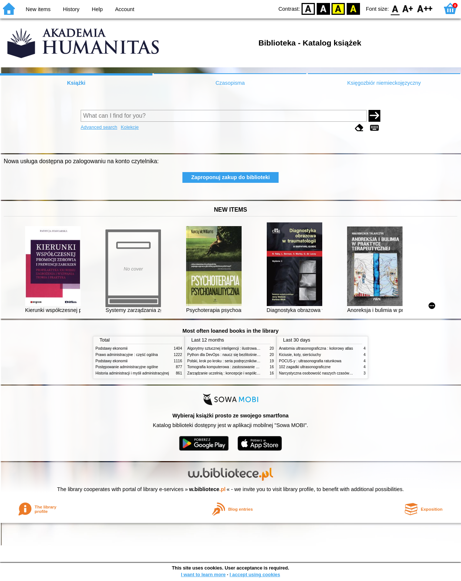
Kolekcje (130, 127)
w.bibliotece (207, 489)
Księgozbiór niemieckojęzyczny (384, 83)
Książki (76, 83)
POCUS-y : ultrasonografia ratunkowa (310, 361)
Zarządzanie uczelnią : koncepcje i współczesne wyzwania (235, 373)
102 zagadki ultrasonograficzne (305, 367)
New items (38, 9)
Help (97, 9)
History (71, 9)
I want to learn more (203, 574)
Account (124, 9)
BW (323, 8)
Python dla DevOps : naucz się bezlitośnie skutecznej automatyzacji (243, 355)
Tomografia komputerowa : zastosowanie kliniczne (228, 367)
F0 (394, 8)
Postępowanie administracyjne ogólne (126, 367)
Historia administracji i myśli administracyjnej (132, 373)
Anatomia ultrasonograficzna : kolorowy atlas (316, 348)
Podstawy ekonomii (111, 348)
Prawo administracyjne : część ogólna (126, 355)
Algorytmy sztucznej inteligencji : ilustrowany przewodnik (233, 348)
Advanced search (99, 127)
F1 (407, 8)
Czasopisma (230, 83)
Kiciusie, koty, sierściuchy (300, 355)
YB (338, 8)
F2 (424, 8)
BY (353, 8)
